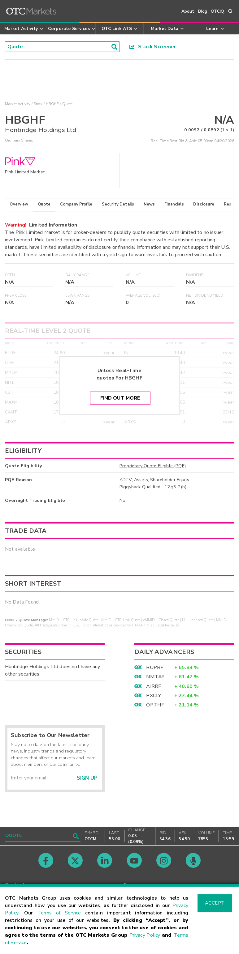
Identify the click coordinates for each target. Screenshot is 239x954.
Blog (202, 11)
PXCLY (153, 695)
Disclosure (203, 204)
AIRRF (153, 686)
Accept (215, 903)
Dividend (195, 275)
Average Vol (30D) (143, 295)
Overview (19, 204)
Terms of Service (59, 912)
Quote (44, 204)
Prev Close (16, 295)
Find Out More (120, 398)
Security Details (118, 204)
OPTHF (155, 705)
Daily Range (77, 275)
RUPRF (154, 667)
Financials (174, 204)
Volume (133, 275)
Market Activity (17, 103)
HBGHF (52, 103)
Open (10, 275)
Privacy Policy (144, 935)
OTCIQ (217, 11)
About (187, 11)
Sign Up (87, 778)
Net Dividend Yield (204, 295)
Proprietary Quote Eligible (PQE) (153, 466)
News (149, 204)
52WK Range (77, 295)
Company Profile (76, 204)
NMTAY (155, 676)
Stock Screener (152, 46)
